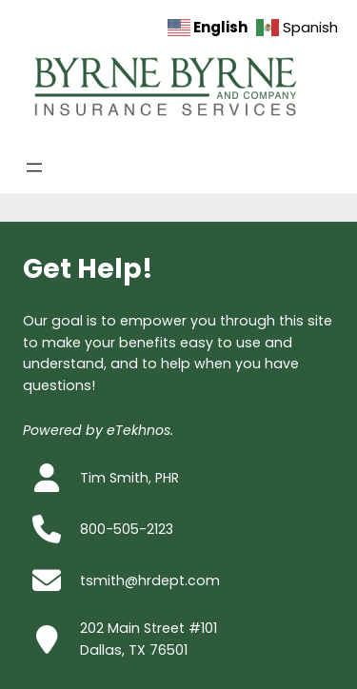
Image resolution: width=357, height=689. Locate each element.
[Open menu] (34, 167)
